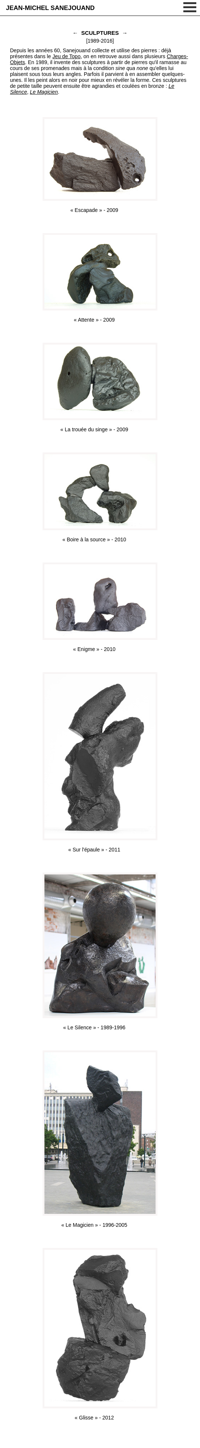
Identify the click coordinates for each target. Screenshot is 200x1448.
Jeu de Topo (66, 56)
